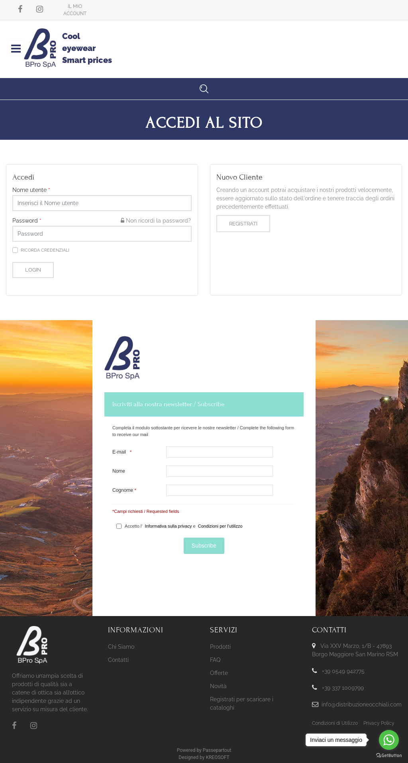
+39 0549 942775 (343, 671)
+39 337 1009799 (343, 688)
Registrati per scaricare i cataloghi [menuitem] (241, 703)
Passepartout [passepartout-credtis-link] (217, 750)
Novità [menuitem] (218, 686)
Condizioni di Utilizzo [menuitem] (335, 723)
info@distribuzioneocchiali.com (362, 704)
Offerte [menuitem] (219, 673)
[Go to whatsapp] (389, 740)
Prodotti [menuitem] (220, 647)
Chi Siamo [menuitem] (121, 647)
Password (26, 220)
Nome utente (31, 190)
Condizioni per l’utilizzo (220, 526)
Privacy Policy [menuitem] (378, 723)
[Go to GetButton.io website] (389, 755)
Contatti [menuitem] (118, 660)
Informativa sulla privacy (168, 526)
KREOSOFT (217, 757)
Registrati (243, 224)
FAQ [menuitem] (215, 660)
